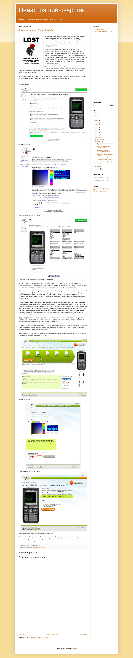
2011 (97, 134)
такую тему (54, 287)
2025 (97, 112)
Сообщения (99, 177)
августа (99, 141)
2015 (97, 125)
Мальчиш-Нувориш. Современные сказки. (104, 150)
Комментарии (99, 180)
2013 (97, 130)
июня (98, 169)
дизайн (32, 547)
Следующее (22, 634)
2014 (97, 127)
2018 (97, 117)
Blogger (75, 648)
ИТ (35, 547)
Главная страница (52, 634)
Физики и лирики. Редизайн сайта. (37, 30)
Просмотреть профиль (100, 191)
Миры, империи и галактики (105, 144)
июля (98, 166)
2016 (97, 122)
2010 (97, 137)
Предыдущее (83, 634)
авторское (26, 547)
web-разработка (40, 547)
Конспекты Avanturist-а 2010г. (103, 31)
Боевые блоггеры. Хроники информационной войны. (105, 158)
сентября (100, 139)
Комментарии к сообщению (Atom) (39, 637)
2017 (97, 120)
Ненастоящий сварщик (52, 10)
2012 (97, 132)
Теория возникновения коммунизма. (103, 147)
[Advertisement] (53, 618)
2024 (97, 115)
